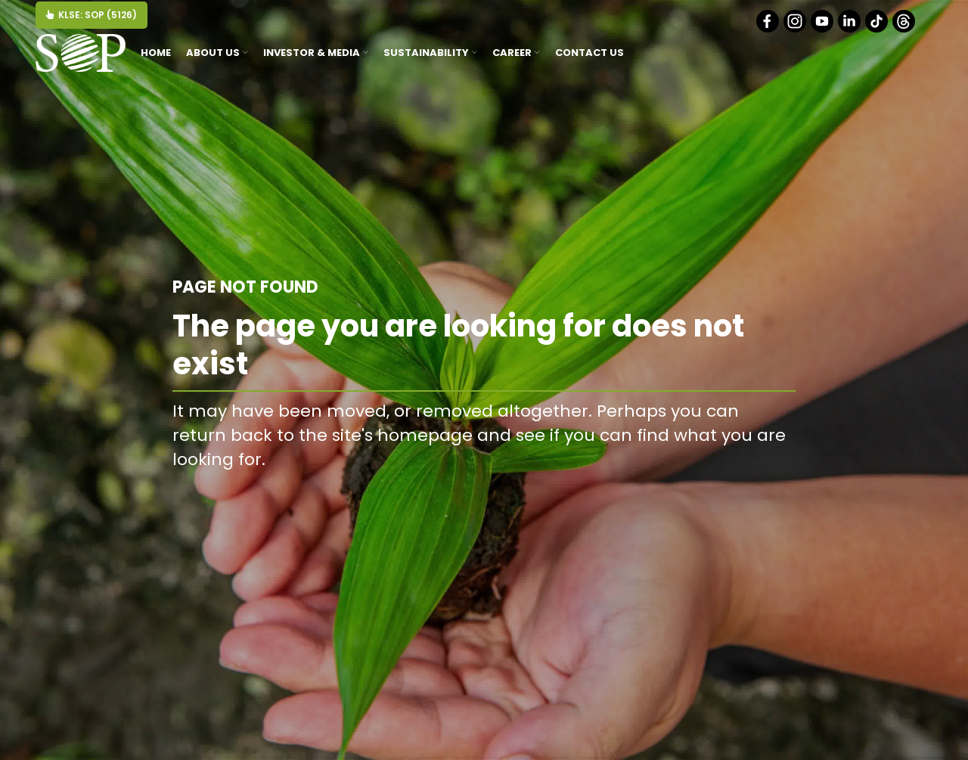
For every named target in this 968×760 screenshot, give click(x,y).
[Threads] (904, 29)
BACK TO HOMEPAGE (717, 493)
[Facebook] (768, 29)
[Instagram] (795, 29)
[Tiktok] (877, 29)
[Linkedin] (850, 29)
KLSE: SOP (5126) (91, 14)
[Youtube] (823, 29)
